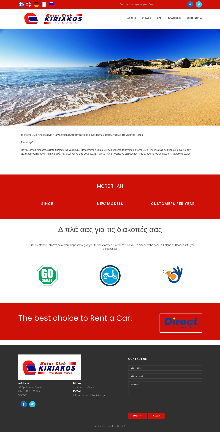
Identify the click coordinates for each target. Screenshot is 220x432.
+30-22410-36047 (83, 387)
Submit (137, 416)
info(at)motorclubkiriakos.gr (89, 395)
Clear (156, 416)
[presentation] (152, 403)
